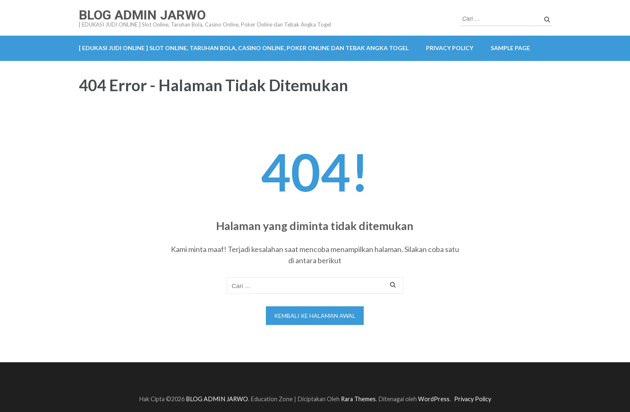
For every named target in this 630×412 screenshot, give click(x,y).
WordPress (434, 398)
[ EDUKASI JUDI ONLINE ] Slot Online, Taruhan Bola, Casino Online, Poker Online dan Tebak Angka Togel (244, 47)
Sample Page (510, 47)
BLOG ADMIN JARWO (142, 15)
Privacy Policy (449, 47)
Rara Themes (358, 398)
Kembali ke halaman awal (314, 315)
